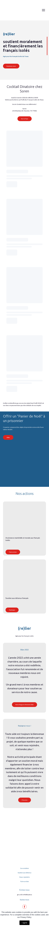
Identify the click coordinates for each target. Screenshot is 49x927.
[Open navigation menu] (43, 10)
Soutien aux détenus (24, 873)
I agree (24, 923)
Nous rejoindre (24, 877)
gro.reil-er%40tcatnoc (24, 895)
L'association (24, 868)
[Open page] (24, 515)
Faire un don (24, 881)
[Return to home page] (11, 10)
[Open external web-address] (20, 461)
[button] (11, 66)
